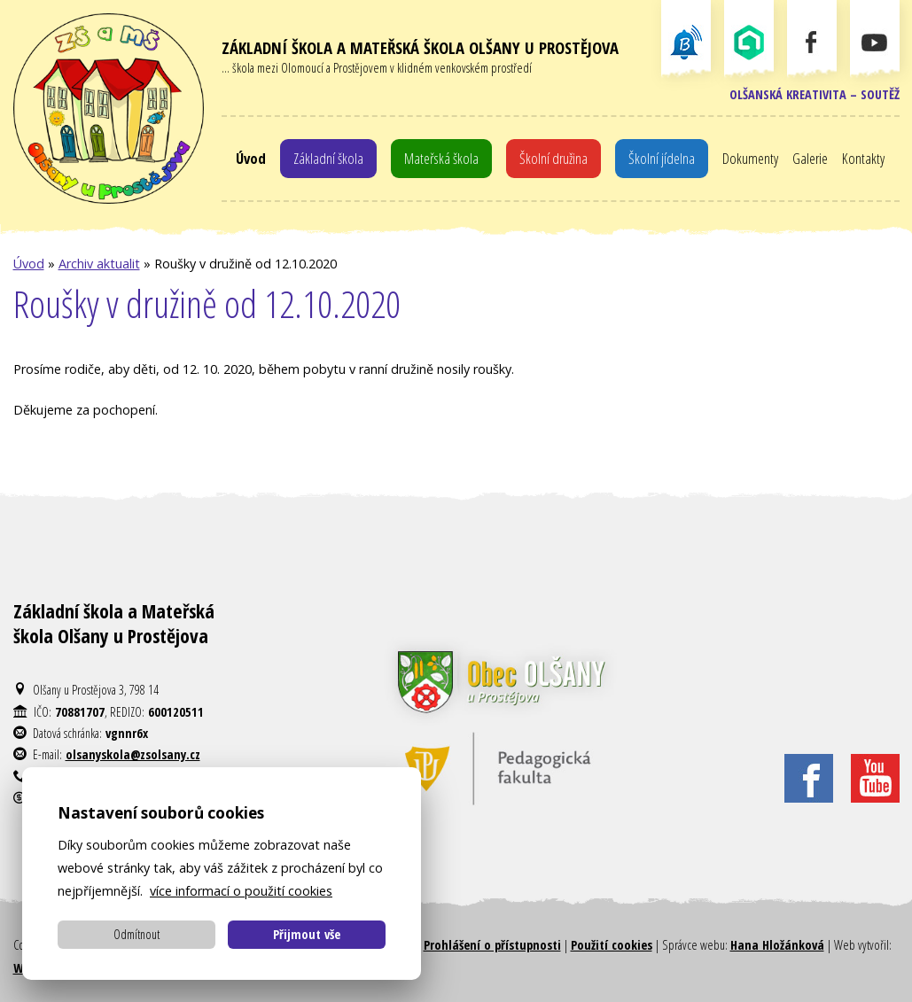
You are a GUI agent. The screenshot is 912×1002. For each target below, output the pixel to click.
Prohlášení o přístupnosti (492, 944)
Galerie (810, 158)
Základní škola (328, 158)
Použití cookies (611, 944)
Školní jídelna (661, 158)
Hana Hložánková (777, 944)
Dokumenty (750, 158)
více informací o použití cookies (241, 890)
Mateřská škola (441, 158)
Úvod (251, 158)
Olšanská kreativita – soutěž (814, 94)
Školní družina (553, 158)
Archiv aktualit (99, 263)
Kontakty (863, 158)
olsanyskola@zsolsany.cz (133, 754)
